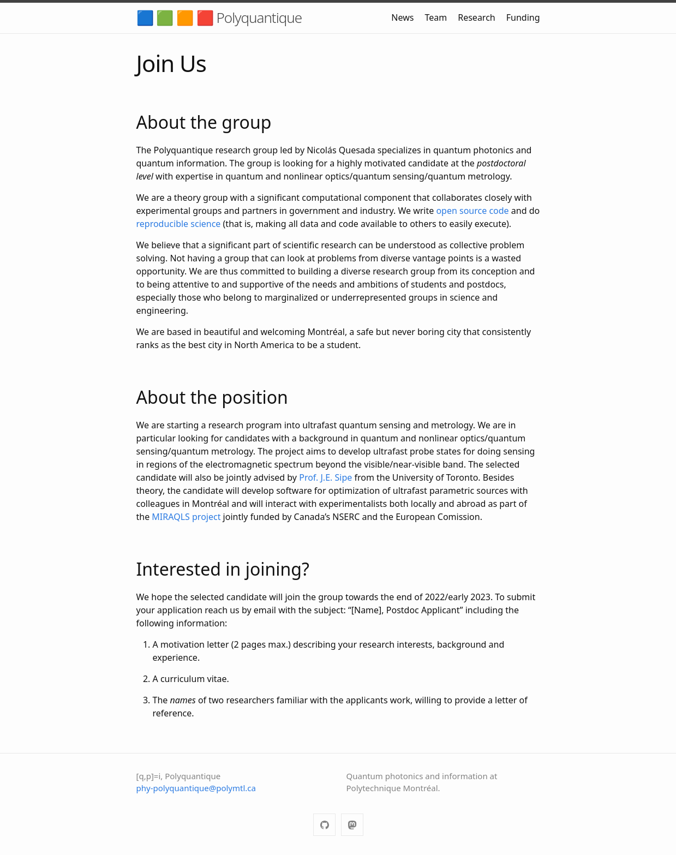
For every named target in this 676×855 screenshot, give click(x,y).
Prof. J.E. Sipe (325, 477)
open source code (472, 211)
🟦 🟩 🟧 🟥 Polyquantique (219, 17)
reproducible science (178, 224)
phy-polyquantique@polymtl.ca (196, 787)
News (402, 17)
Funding (523, 17)
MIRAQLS (170, 517)
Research (476, 17)
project (206, 517)
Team (435, 17)
